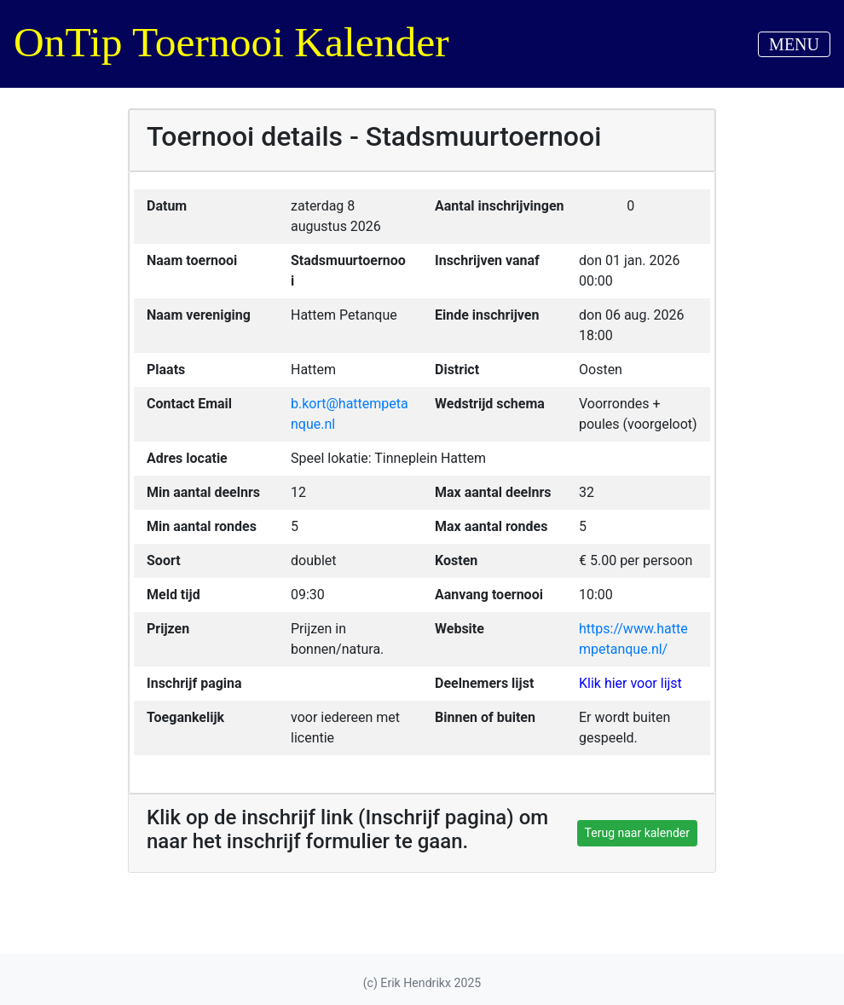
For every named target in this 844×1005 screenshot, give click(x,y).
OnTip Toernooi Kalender (231, 42)
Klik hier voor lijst (630, 683)
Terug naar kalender (637, 833)
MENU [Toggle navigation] (794, 44)
